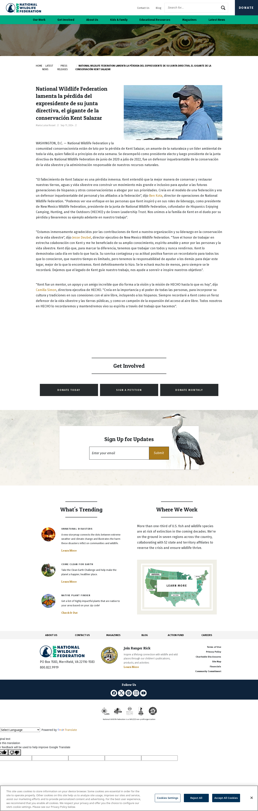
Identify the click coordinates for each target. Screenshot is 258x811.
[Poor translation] (14, 752)
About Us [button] (92, 20)
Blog (158, 7)
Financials (215, 666)
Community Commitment (208, 671)
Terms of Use (214, 647)
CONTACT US (82, 635)
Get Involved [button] (65, 20)
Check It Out (69, 612)
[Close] (251, 797)
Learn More (69, 550)
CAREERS (206, 635)
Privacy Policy (213, 652)
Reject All (196, 798)
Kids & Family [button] (119, 20)
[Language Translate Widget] (20, 729)
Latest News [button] (217, 20)
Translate (67, 730)
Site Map (216, 661)
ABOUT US (51, 635)
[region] (129, 798)
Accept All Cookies (226, 798)
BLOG (144, 635)
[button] (159, 453)
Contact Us (143, 7)
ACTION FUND (176, 635)
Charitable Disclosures (208, 657)
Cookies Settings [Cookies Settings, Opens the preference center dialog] (167, 798)
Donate (246, 8)
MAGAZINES (113, 635)
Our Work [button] (39, 20)
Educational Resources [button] (154, 20)
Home (39, 65)
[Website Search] (196, 8)
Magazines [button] (189, 20)
